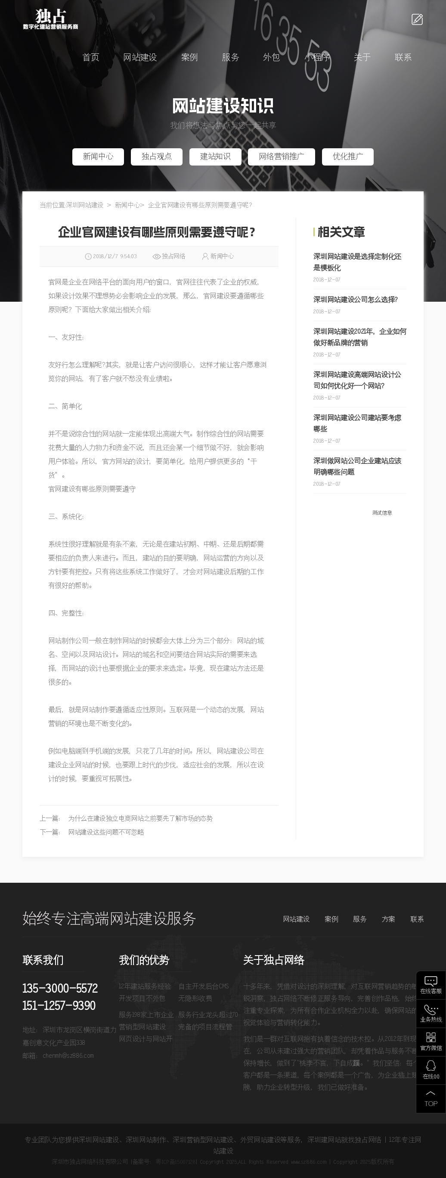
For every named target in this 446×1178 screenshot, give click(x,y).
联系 (403, 58)
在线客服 (431, 991)
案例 (189, 58)
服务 (230, 58)
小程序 (317, 58)
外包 (271, 58)
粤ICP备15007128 (175, 1162)
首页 (90, 58)
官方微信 (431, 1048)
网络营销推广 (281, 157)
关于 (362, 58)
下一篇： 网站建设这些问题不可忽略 (92, 832)
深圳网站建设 (85, 205)
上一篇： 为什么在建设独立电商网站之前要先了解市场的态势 (126, 818)
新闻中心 (98, 157)
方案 (388, 919)
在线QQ (431, 1077)
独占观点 (157, 157)
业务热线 (431, 1020)
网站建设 (140, 58)
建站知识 (215, 157)
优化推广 (348, 157)
